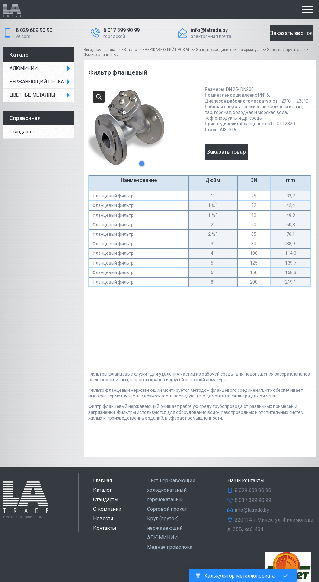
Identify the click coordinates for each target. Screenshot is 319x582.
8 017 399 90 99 (121, 30)
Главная (110, 49)
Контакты (104, 528)
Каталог (131, 49)
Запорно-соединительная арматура (228, 49)
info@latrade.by (209, 30)
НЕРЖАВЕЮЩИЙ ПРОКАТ (38, 81)
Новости (103, 519)
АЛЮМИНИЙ (24, 68)
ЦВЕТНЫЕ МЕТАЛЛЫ (32, 95)
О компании (107, 509)
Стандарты (105, 500)
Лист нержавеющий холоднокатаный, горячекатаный (171, 490)
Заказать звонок (291, 33)
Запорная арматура (285, 49)
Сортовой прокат (167, 509)
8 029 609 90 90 (34, 30)
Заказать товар (226, 151)
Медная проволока (169, 547)
